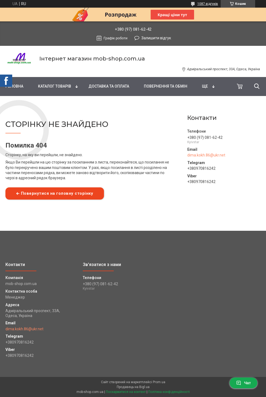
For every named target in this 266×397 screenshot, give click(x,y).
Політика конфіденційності (169, 392)
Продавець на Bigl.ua (133, 387)
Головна (14, 86)
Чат (243, 382)
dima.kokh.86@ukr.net (206, 155)
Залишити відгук (156, 38)
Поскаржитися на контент (126, 392)
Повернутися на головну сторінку (57, 193)
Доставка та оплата (108, 86)
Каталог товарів (54, 86)
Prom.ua (159, 382)
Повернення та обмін (165, 86)
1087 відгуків (207, 4)
